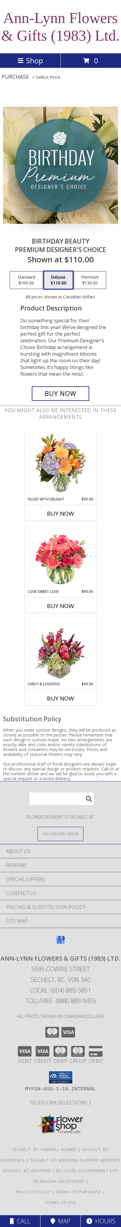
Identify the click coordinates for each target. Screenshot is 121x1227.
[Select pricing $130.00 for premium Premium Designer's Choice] (90, 280)
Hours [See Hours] (101, 1221)
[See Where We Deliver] (60, 833)
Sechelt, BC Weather (27, 1170)
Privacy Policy (33, 1192)
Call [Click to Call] (20, 1221)
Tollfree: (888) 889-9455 (60, 1001)
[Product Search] (61, 799)
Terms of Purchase (78, 1192)
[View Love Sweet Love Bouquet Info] (60, 557)
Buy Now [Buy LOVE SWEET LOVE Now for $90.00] (60, 606)
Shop (30, 60)
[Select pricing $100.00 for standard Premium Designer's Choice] (26, 280)
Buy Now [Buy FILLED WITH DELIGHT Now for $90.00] (60, 513)
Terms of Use (60, 1202)
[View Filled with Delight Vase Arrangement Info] (60, 464)
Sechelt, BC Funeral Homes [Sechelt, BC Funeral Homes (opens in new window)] (44, 1149)
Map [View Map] (60, 1221)
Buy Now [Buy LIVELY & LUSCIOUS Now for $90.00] (60, 698)
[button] (60, 1077)
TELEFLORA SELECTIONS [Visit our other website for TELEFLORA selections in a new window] (59, 1102)
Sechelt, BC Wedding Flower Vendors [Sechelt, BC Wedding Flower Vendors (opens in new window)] (75, 1160)
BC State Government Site (87, 1170)
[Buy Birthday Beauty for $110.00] (60, 393)
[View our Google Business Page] (60, 942)
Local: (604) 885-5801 (60, 990)
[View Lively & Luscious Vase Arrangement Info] (60, 649)
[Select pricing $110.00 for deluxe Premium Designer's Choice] (58, 280)
